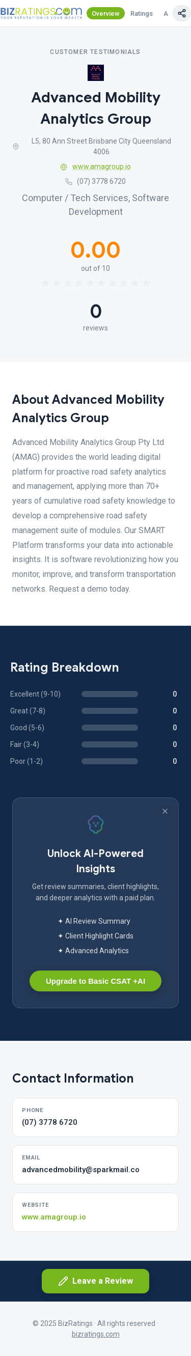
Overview (106, 13)
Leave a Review (95, 1281)
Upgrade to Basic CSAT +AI (95, 981)
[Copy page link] (182, 13)
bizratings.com (96, 1334)
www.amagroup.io (95, 166)
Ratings (141, 13)
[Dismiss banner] (165, 811)
